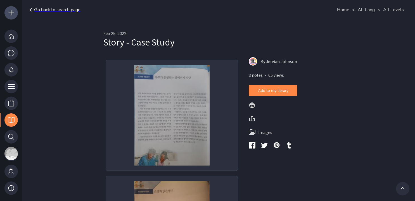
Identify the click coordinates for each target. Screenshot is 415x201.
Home (343, 10)
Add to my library (273, 90)
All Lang (366, 10)
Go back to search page (53, 9)
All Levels (393, 10)
